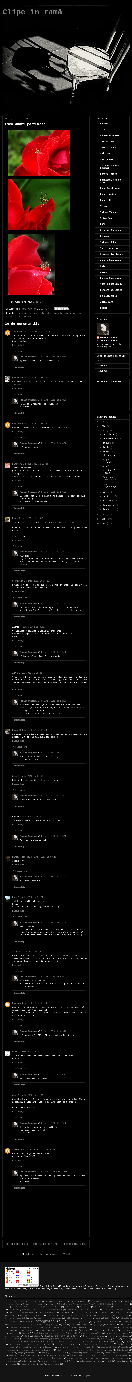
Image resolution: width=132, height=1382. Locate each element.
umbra (24, 1361)
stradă (92, 1356)
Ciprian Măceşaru (110, 230)
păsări (94, 1342)
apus (7, 1307)
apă (125, 1304)
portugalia (9, 1347)
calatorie (71, 1310)
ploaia (85, 1344)
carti (96, 1310)
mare (125, 1333)
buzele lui (14, 1310)
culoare (33, 313)
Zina (14, 776)
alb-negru (78, 1301)
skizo (103, 272)
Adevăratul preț (108, 471)
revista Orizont (43, 1350)
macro (45, 1333)
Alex (14, 1095)
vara (99, 1361)
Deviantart (103, 366)
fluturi (26, 1322)
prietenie (47, 1347)
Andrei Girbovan (110, 135)
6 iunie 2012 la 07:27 (33, 816)
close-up (21, 313)
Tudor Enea (18, 331)
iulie (107, 447)
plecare (60, 1344)
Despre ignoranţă (109, 485)
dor (77, 1315)
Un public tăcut (108, 460)
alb (46, 1301)
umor (35, 1361)
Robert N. (106, 200)
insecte (58, 313)
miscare (89, 1336)
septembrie (110, 439)
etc (31, 1318)
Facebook (102, 371)
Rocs (14, 897)
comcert (89, 1312)
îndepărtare (112, 1327)
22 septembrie (108, 296)
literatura (126, 1330)
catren (108, 1310)
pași (72, 1342)
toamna (82, 1358)
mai (105, 492)
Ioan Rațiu (27, 1327)
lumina (12, 1333)
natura (104, 1339)
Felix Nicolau (72, 1318)
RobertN (16, 730)
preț (36, 1347)
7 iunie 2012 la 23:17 (53, 1074)
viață (23, 1364)
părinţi (83, 1342)
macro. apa (59, 1333)
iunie (107, 452)
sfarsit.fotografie (91, 1353)
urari (44, 1361)
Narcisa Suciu (90, 1339)
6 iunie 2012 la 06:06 (30, 776)
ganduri (83, 1321)
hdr (64, 1325)
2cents (101, 361)
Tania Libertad (121, 1356)
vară (108, 1361)
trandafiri (29, 316)
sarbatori (9, 1353)
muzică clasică (72, 1339)
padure (37, 1342)
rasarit (124, 1347)
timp (71, 1358)
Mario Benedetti (12, 1336)
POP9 (102, 224)
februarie (109, 505)
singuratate (27, 1355)
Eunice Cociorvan (110, 278)
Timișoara (57, 1358)
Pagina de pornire (45, 1244)
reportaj (25, 1350)
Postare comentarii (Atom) (55, 1254)
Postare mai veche (75, 1244)
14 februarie (10, 1301)
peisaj (129, 1342)
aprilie (108, 496)
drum (126, 1315)
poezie (106, 1344)
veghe (118, 1361)
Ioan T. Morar (108, 147)
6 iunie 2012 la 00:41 (29, 673)
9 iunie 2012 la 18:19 (42, 1149)
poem (95, 1344)
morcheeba (123, 1336)
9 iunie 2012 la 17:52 (53, 1123)
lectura (83, 1330)
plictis (72, 1344)
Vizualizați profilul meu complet (110, 345)
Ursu (63, 1361)
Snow (42, 1356)
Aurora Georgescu (110, 260)
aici (38, 302)
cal (35, 1310)
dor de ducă (91, 1315)
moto (6, 1339)
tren (107, 1358)
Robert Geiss (108, 194)
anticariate (66, 1304)
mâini (26, 1336)
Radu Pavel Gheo (110, 188)
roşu (18, 316)
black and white (102, 1307)
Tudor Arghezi (121, 1358)
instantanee (126, 1325)
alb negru (58, 1301)
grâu (39, 1325)
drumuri (8, 1318)
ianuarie (109, 509)
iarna (73, 1325)
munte (16, 1339)
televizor (27, 1358)
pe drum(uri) (110, 1341)
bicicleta (85, 1307)
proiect (77, 1347)
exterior (41, 1318)
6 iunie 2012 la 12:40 (53, 836)
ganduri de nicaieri (105, 1321)
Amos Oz (128, 1301)
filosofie (110, 1318)
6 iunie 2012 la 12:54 (53, 977)
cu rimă (23, 1315)
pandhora (17, 464)
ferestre (87, 1318)
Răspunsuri (21, 351)
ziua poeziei (53, 1364)
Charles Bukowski (25, 1312)
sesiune (74, 1353)
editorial (20, 1318)
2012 (103, 430)
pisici (47, 1344)
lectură (97, 1330)
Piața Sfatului (16, 1344)
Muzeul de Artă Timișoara (36, 1339)
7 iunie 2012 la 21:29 (30, 1052)
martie (107, 500)
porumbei (23, 1347)
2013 (103, 426)
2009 (103, 523)
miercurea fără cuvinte (61, 1336)
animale (52, 1304)
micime (37, 1336)
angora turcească (34, 1304)
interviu (13, 1327)
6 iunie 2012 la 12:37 (53, 796)
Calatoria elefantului (52, 1310)
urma (54, 1361)
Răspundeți (18, 345)
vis (41, 1364)
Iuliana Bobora (109, 242)
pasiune (62, 1342)
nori (115, 1339)
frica (71, 1322)
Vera (14, 1052)
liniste (111, 1330)
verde (129, 1361)
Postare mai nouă (16, 1244)
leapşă (71, 1330)
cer (10, 1312)
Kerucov (104, 236)
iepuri (84, 1325)
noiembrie (109, 434)
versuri (12, 1364)
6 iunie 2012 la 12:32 (53, 752)
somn (52, 1356)
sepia (63, 1353)
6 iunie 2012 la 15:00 (34, 1003)
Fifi (98, 1318)
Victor (104, 206)
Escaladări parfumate (109, 478)
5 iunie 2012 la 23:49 (53, 357)
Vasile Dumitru (20, 1149)
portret (121, 1344)
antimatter (81, 1304)
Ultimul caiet (11, 1361)
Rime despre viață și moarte (70, 1350)
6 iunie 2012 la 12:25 (53, 603)
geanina (16, 377)
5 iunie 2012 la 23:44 (34, 423)
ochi (125, 1339)
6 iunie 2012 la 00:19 (36, 581)
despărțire (64, 1315)
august (107, 443)
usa (73, 1361)
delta (51, 1315)
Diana (15, 518)
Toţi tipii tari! (110, 248)
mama (85, 1333)
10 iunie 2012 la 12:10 (54, 1172)
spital (62, 1356)
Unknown (16, 423)
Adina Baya (106, 302)
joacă (11, 1330)
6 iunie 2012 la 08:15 (43, 857)
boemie (117, 1307)
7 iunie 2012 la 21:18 (53, 1031)
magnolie (74, 1333)
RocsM (103, 308)
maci (36, 1333)
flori (15, 1322)
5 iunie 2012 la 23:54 (31, 518)
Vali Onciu (106, 153)
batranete (70, 1307)
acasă (24, 1301)
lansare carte (57, 1330)
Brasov (129, 1307)
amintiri (112, 1301)
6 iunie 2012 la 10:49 (28, 951)
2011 (103, 515)
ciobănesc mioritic (46, 1312)
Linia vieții (110, 455)
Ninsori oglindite (111, 290)
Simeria (12, 1356)
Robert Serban (96, 1350)
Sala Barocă (122, 1350)
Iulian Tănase (108, 212)
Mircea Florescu (21, 857)
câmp (130, 1310)
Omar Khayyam (22, 1342)
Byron (26, 1310)
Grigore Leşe (52, 1325)
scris (44, 1353)
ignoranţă (97, 1325)
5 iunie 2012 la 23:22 (34, 377)
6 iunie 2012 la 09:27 (30, 897)
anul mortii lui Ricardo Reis (104, 1304)
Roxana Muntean (28, 357)
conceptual (103, 1312)
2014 (103, 422)
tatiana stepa (11, 1358)
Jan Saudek (127, 1327)
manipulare (96, 1333)
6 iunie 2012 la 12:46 (53, 922)
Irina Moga (106, 218)
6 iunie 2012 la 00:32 (33, 627)
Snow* (105, 466)
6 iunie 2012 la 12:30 (53, 701)
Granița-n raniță (24, 1325)
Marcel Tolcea (108, 174)
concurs (117, 1312)
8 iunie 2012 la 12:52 (30, 1095)
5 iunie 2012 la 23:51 (53, 492)
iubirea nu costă (57, 1327)
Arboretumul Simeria (23, 1307)
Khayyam (42, 1330)
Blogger (86, 1376)
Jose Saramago (26, 1330)
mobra (112, 1336)
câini (119, 1310)
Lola (102, 266)
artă (40, 1307)
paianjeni (49, 1342)
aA (13, 951)
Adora (37, 1301)
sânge (20, 1353)
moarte (100, 1336)
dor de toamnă (110, 1315)
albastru (97, 1301)
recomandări (10, 1350)
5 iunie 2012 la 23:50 (53, 400)
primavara (63, 1347)
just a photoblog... (112, 284)
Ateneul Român (53, 1307)
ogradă (7, 1342)
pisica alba (33, 1344)
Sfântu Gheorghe (112, 1353)
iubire (40, 1327)
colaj (79, 1312)
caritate (84, 1310)
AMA (14, 673)
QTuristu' (17, 581)
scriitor (32, 1353)
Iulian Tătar (108, 141)
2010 (103, 519)
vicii (33, 1364)
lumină (25, 1333)
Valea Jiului (86, 1361)
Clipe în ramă (32, 12)
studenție (105, 1356)
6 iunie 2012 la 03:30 (34, 730)
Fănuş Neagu (55, 1318)
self (54, 1353)
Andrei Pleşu (14, 1304)
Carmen (104, 123)
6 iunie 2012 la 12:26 (53, 652)
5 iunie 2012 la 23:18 (37, 331)
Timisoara (41, 1358)
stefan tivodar (76, 1356)
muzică (56, 1339)
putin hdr (90, 1347)
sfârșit (128, 1353)
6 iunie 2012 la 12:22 (53, 552)
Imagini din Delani (111, 254)
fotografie (46, 313)
